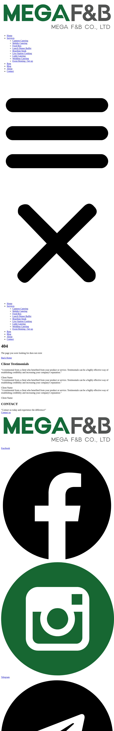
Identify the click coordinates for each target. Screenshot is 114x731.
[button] (57, 187)
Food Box (16, 46)
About (9, 68)
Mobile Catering (19, 43)
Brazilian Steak (19, 51)
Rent (9, 63)
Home (9, 35)
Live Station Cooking (22, 53)
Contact (10, 71)
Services (10, 38)
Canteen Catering (20, 40)
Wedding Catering (20, 58)
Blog (9, 66)
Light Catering (19, 56)
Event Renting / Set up (22, 61)
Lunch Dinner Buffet (21, 48)
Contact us (6, 412)
